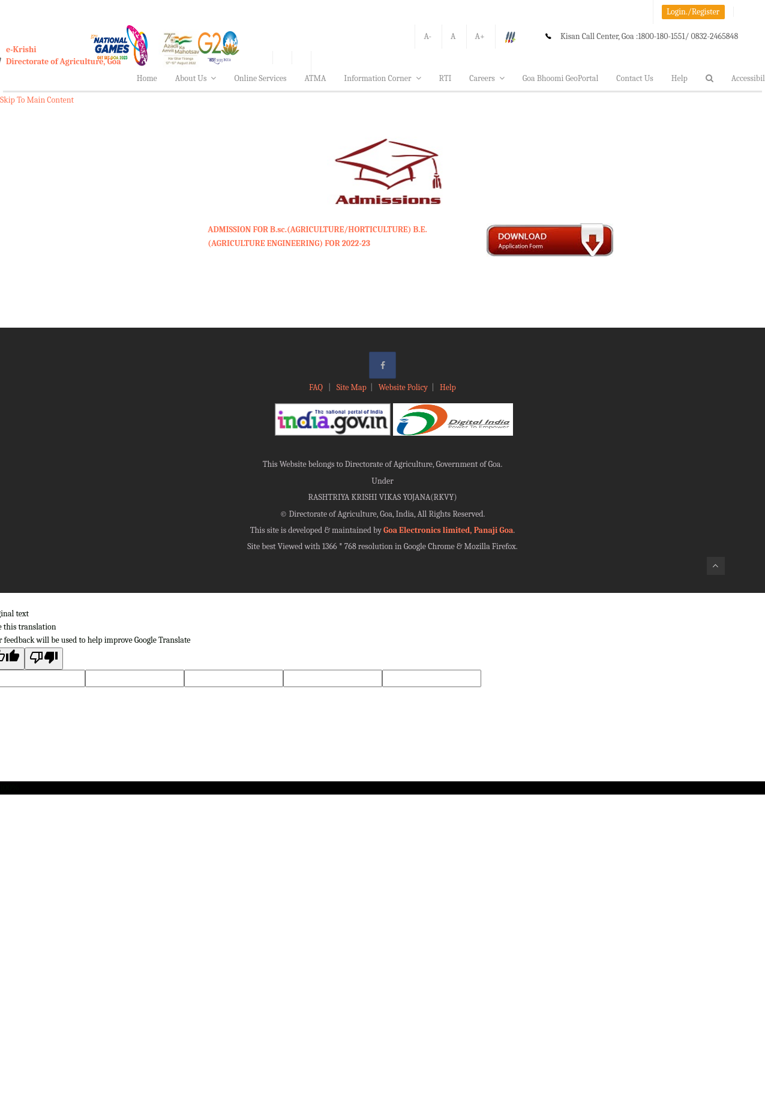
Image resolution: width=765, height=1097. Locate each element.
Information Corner (382, 78)
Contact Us (634, 78)
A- (427, 36)
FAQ (317, 387)
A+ (480, 36)
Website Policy (403, 387)
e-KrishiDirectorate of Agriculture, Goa (63, 55)
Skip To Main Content (37, 100)
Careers (487, 78)
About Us (196, 78)
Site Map (352, 387)
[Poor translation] (44, 659)
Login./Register (693, 12)
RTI (445, 78)
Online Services (260, 78)
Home (147, 78)
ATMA (315, 78)
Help (679, 78)
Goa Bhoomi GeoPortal (560, 78)
